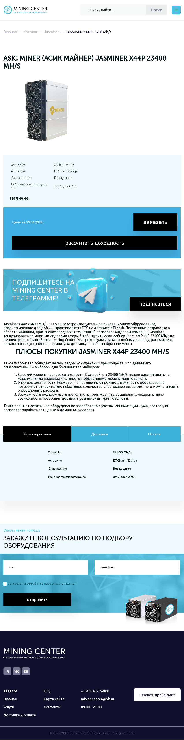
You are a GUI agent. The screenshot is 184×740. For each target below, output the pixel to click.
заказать (155, 222)
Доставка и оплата (19, 715)
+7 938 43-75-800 (95, 691)
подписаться (155, 304)
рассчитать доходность (94, 243)
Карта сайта (54, 699)
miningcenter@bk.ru (97, 699)
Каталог (10, 691)
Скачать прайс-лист (157, 695)
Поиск (156, 10)
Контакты (52, 707)
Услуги (8, 707)
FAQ (47, 691)
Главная (10, 699)
